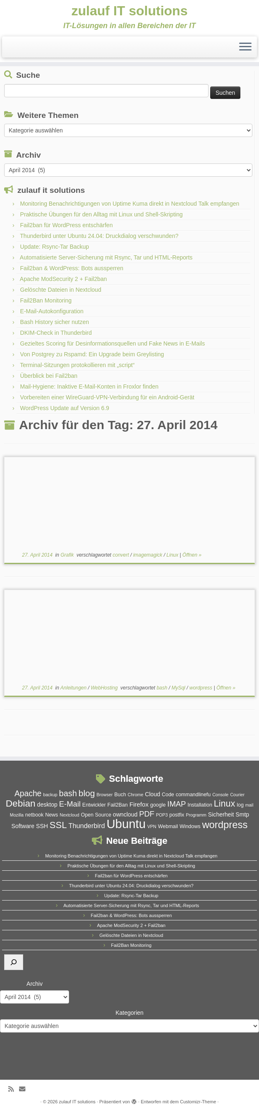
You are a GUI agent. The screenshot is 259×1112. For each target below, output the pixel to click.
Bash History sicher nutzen (54, 322)
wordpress (201, 688)
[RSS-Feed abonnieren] (13, 1089)
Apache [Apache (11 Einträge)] (27, 793)
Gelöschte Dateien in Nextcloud (60, 289)
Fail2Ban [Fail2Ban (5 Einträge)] (118, 805)
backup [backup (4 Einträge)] (50, 794)
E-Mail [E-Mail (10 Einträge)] (70, 804)
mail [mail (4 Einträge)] (249, 804)
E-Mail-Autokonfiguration (52, 311)
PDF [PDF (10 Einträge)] (146, 813)
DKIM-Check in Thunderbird (56, 332)
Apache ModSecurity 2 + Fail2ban (63, 279)
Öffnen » (191, 555)
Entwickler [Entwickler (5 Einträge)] (94, 805)
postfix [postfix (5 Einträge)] (176, 815)
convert (121, 555)
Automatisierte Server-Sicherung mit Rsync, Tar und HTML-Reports (106, 257)
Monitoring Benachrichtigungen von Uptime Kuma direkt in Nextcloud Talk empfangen (130, 203)
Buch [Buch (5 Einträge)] (120, 794)
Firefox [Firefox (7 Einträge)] (139, 804)
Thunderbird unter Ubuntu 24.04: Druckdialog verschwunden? (99, 236)
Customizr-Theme (198, 1101)
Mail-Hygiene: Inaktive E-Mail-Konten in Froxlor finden (89, 386)
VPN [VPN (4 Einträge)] (151, 826)
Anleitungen (74, 688)
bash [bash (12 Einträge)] (68, 793)
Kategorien (129, 1012)
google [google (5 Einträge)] (157, 805)
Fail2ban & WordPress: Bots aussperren (72, 268)
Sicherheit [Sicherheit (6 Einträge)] (221, 814)
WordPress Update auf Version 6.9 (64, 408)
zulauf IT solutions (130, 11)
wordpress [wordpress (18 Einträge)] (224, 824)
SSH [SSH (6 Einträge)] (42, 826)
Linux (173, 555)
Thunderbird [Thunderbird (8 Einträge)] (86, 825)
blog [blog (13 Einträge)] (87, 793)
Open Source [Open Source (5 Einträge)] (96, 815)
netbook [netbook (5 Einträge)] (34, 815)
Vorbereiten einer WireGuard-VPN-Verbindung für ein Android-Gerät (107, 397)
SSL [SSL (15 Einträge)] (58, 825)
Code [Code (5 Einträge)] (168, 794)
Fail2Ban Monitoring (46, 300)
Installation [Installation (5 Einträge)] (199, 805)
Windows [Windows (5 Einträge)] (190, 826)
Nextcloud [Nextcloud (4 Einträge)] (69, 814)
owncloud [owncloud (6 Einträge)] (125, 814)
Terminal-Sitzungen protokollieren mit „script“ (77, 365)
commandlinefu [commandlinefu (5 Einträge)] (193, 794)
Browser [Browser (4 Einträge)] (104, 794)
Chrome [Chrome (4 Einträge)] (136, 794)
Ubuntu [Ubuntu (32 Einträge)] (126, 824)
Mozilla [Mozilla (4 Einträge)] (17, 814)
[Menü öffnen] (245, 47)
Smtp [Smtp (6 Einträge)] (242, 814)
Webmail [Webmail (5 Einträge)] (168, 826)
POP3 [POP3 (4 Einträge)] (162, 814)
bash (162, 688)
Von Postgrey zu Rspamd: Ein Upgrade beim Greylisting (92, 354)
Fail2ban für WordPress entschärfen (66, 225)
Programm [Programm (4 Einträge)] (196, 814)
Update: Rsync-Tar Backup (54, 246)
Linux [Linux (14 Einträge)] (224, 803)
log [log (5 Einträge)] (240, 805)
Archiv (34, 983)
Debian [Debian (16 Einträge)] (21, 803)
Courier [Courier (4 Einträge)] (237, 794)
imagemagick (148, 555)
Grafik (67, 555)
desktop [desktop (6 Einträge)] (47, 804)
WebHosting (105, 688)
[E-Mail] (25, 1089)
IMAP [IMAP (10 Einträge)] (176, 804)
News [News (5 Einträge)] (51, 815)
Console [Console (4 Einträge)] (220, 794)
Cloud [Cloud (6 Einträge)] (152, 794)
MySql (179, 688)
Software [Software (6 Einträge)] (23, 826)
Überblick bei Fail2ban (49, 375)
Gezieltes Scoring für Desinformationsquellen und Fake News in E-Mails (112, 343)
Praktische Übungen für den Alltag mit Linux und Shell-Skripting (101, 214)
